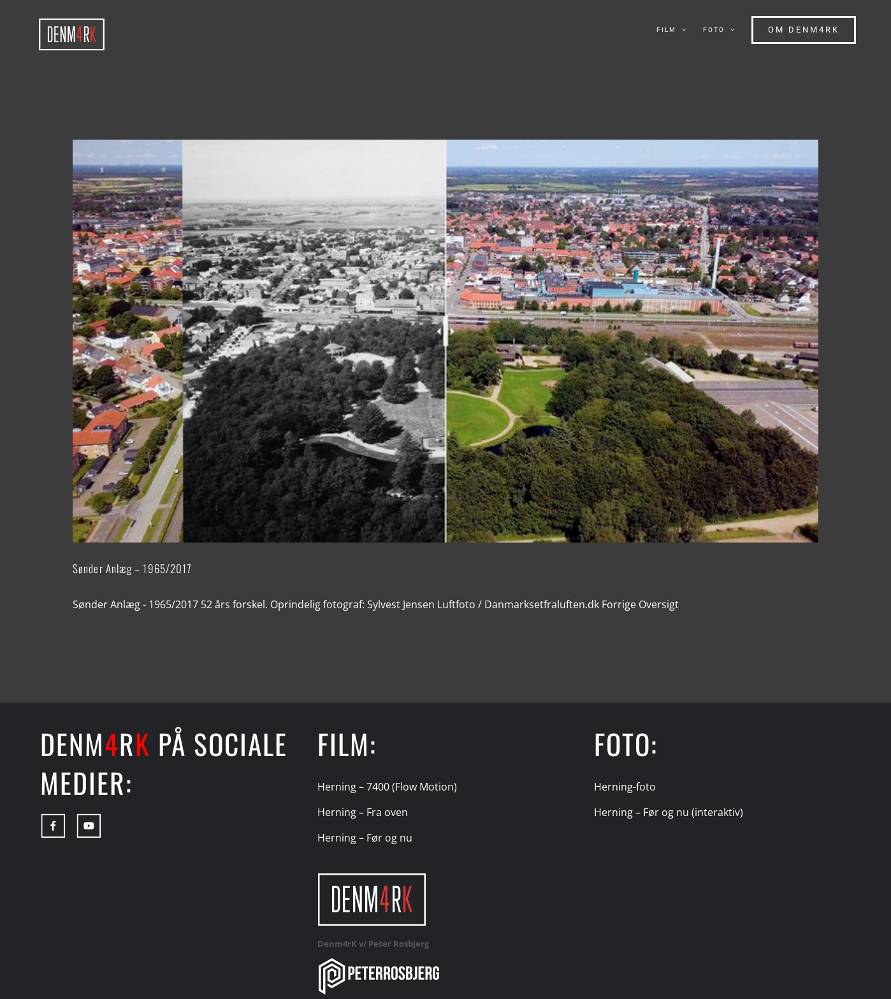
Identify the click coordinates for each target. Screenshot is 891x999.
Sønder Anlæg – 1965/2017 (132, 568)
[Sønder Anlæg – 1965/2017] (445, 341)
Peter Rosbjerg (398, 943)
